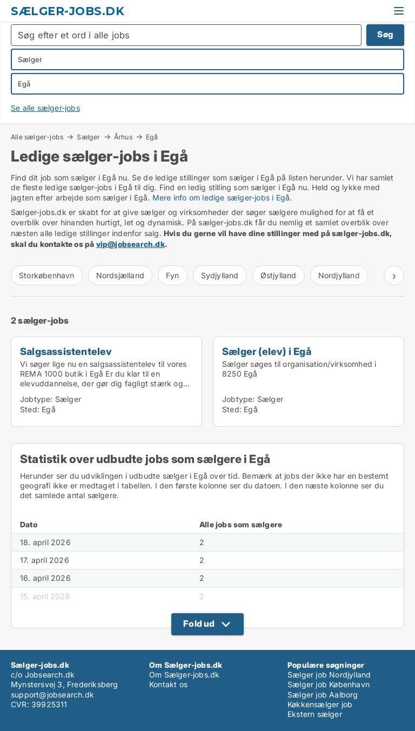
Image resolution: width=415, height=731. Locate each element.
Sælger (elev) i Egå (266, 351)
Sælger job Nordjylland (329, 674)
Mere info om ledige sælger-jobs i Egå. (222, 197)
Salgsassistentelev (66, 351)
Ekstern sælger (314, 714)
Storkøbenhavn (47, 275)
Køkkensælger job (319, 704)
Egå (152, 137)
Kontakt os (168, 684)
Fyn (172, 275)
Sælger (88, 136)
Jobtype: (36, 399)
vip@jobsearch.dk (130, 244)
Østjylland (278, 275)
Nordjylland (339, 275)
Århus (123, 136)
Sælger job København (328, 684)
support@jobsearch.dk (52, 694)
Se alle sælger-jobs (45, 107)
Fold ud (199, 623)
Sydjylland (220, 275)
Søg (385, 34)
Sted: (29, 409)
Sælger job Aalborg (322, 694)
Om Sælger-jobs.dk (184, 674)
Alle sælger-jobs (37, 136)
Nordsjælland (120, 275)
